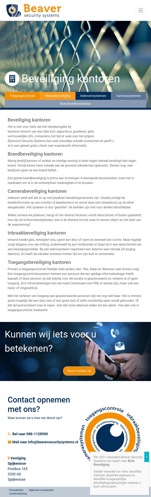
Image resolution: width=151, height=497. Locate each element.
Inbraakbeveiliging (58, 96)
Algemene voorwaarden (41, 490)
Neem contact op (79, 371)
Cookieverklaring (18, 493)
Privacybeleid (16, 490)
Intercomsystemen (93, 96)
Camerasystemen (128, 96)
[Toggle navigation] (140, 10)
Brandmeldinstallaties (75, 104)
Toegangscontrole (22, 96)
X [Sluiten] (146, 456)
